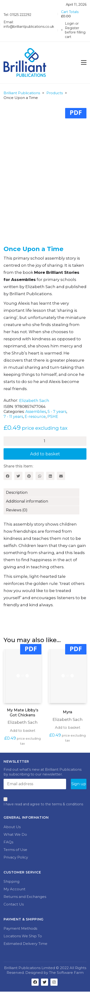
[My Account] (73, 30)
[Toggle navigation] (83, 62)
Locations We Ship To (23, 936)
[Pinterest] (29, 476)
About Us (12, 827)
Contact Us (14, 904)
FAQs (8, 842)
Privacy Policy (16, 857)
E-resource (35, 416)
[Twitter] (18, 476)
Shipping (11, 881)
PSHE (52, 416)
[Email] (61, 476)
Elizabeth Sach (34, 400)
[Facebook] (8, 476)
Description (16, 492)
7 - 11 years (13, 416)
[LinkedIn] (50, 476)
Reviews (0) (16, 510)
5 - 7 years (57, 411)
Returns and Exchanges (25, 896)
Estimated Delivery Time (25, 943)
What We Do (15, 834)
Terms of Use (15, 849)
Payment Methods (20, 928)
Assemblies (35, 411)
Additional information (27, 501)
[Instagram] (54, 982)
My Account (14, 889)
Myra (67, 712)
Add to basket (45, 454)
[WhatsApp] (40, 476)
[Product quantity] (45, 441)
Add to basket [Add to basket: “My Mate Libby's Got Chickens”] (22, 730)
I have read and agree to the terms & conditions (43, 804)
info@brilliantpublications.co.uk (29, 26)
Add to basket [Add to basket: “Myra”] (67, 727)
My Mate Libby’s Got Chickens (22, 712)
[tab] (45, 492)
